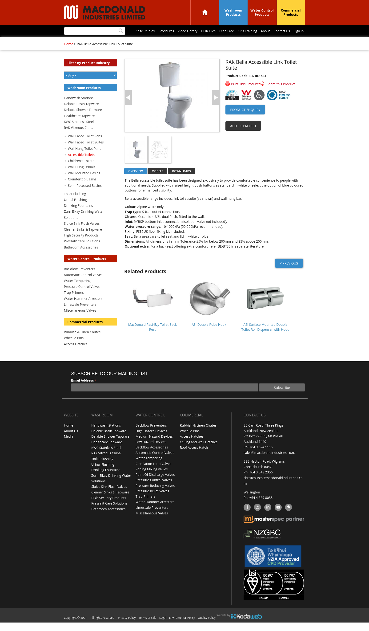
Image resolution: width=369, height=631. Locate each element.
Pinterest (288, 516)
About (203, 41)
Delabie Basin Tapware (81, 113)
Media (68, 446)
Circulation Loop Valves (153, 473)
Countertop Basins (82, 189)
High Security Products (81, 245)
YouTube (278, 516)
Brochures (100, 41)
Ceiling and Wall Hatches (198, 451)
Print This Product (244, 93)
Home (205, 12)
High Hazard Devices (151, 440)
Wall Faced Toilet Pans (85, 145)
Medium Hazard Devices (154, 446)
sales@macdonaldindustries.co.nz (269, 462)
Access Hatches (76, 353)
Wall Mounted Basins (84, 182)
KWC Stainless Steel (79, 131)
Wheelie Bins (74, 347)
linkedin (267, 516)
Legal (162, 626)
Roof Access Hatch (194, 456)
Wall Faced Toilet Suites (86, 152)
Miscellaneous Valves (80, 320)
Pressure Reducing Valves (155, 494)
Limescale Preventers (80, 314)
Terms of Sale (147, 626)
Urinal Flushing (75, 209)
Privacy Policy (127, 626)
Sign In (238, 41)
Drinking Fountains (78, 215)
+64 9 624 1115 (261, 456)
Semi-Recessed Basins (85, 195)
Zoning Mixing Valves (152, 478)
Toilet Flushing (75, 203)
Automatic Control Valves (83, 284)
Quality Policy (207, 626)
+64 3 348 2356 (261, 481)
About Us (71, 440)
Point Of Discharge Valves (155, 483)
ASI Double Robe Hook (209, 334)
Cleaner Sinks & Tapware (83, 239)
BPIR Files (144, 41)
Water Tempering (77, 290)
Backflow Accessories (152, 456)
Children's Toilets (81, 170)
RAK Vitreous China (78, 137)
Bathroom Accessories (81, 257)
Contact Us (220, 41)
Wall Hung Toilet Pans (84, 158)
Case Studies (78, 41)
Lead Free (163, 41)
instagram (257, 516)
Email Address (84, 390)
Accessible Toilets (81, 164)
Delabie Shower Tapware (83, 119)
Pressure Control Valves (82, 296)
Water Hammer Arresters (83, 308)
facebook (247, 516)
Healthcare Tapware (79, 125)
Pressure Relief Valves (152, 500)
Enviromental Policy (182, 626)
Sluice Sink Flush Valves (82, 233)
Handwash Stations (78, 107)
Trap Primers (74, 302)
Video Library (122, 41)
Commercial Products (291, 12)
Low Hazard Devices (151, 451)
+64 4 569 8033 (261, 506)
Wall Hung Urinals (81, 176)
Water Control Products (262, 12)
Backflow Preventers (79, 278)
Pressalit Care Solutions (82, 250)
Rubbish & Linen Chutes (82, 341)
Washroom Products (233, 12)
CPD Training (185, 41)
